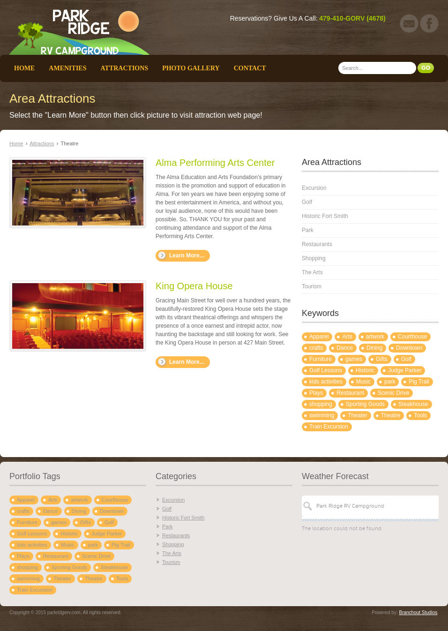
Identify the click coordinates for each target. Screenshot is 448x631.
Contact (250, 68)
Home (24, 68)
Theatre (390, 415)
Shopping (314, 258)
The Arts (312, 272)
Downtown (409, 348)
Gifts (382, 359)
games (353, 359)
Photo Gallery (191, 68)
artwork (375, 336)
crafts (316, 348)
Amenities (67, 68)
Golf (307, 202)
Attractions (124, 68)
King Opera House (194, 286)
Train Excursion (328, 426)
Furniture (320, 359)
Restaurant (350, 393)
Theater (357, 415)
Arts (347, 336)
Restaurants (317, 244)
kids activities (326, 381)
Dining (374, 348)
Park (308, 230)
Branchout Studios (418, 612)
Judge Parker (404, 370)
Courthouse (412, 336)
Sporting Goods (365, 404)
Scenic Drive (393, 393)
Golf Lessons (325, 370)
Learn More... (186, 255)
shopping (320, 404)
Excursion (314, 188)
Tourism (311, 286)
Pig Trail (419, 381)
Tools (420, 415)
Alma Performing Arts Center (215, 163)
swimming (321, 415)
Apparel (319, 336)
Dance (344, 348)
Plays (316, 393)
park (389, 381)
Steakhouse (413, 404)
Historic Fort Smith (325, 216)
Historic (365, 370)
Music (363, 381)
